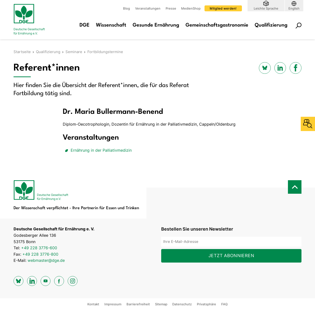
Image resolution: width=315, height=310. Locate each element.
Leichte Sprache (266, 8)
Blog (126, 8)
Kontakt (93, 304)
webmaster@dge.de (46, 260)
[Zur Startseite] (33, 20)
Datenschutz (182, 304)
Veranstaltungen (147, 8)
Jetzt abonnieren (231, 255)
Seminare (73, 51)
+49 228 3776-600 (39, 247)
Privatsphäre (206, 304)
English (293, 8)
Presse (171, 8)
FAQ (224, 304)
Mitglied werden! (223, 8)
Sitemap (161, 304)
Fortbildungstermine (105, 51)
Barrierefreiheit (138, 304)
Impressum (112, 304)
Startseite (22, 51)
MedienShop (191, 8)
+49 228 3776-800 (40, 254)
